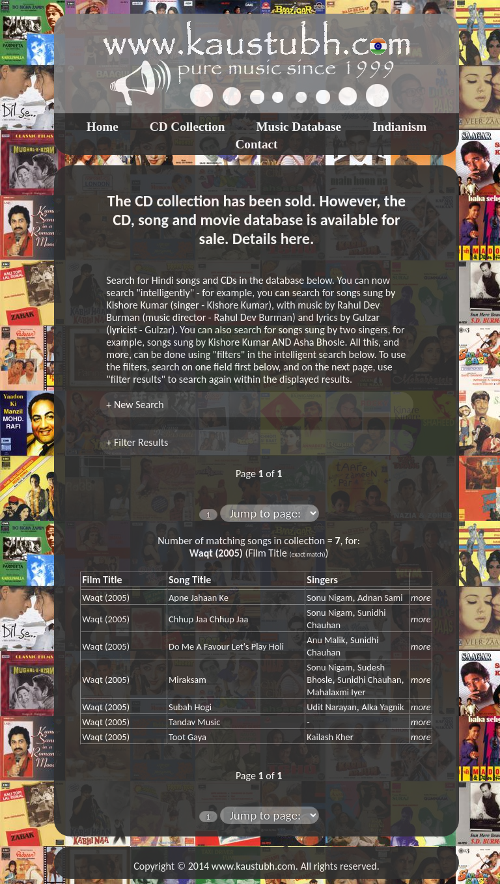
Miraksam (187, 679)
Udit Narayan (331, 707)
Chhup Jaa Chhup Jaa (208, 619)
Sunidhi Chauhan (369, 679)
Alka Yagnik (382, 707)
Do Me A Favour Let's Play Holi (226, 646)
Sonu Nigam (329, 597)
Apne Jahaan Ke (199, 597)
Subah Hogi (190, 707)
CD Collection (187, 126)
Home (102, 126)
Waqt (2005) (106, 597)
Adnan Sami (379, 597)
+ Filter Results (137, 442)
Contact (256, 144)
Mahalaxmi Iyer (336, 692)
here (295, 238)
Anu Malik (326, 640)
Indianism (399, 126)
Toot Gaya (187, 737)
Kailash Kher (330, 737)
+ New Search (134, 404)
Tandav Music (194, 722)
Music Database (298, 126)
